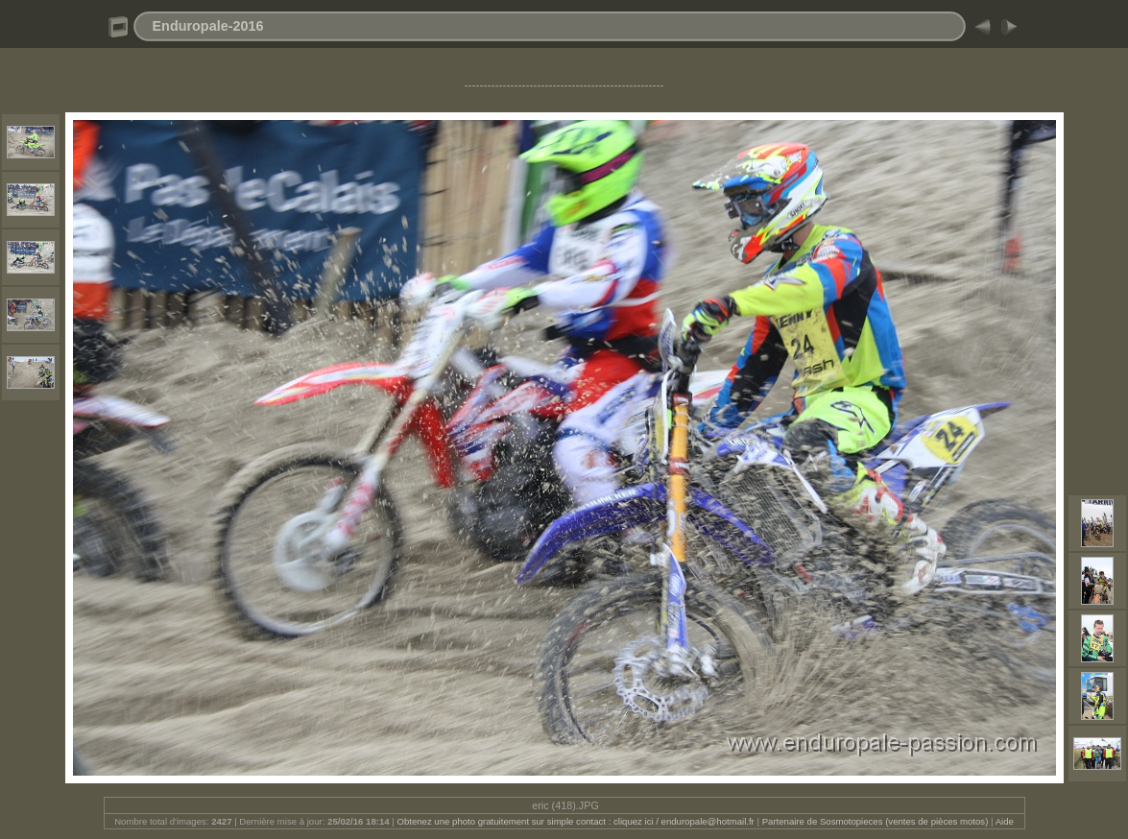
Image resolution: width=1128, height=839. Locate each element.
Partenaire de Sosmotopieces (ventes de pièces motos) (875, 821)
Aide (1005, 821)
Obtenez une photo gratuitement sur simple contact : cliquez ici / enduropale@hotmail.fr (575, 821)
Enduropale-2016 (208, 26)
